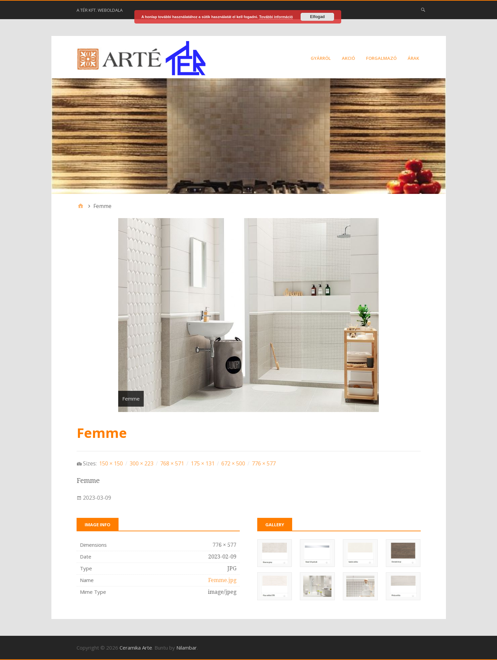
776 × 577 (264, 463)
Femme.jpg (222, 580)
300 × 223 (141, 463)
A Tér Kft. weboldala (100, 10)
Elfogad (317, 16)
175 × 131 (203, 463)
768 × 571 (172, 463)
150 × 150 (111, 463)
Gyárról (321, 58)
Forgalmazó (381, 58)
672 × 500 (233, 463)
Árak (413, 58)
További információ (276, 17)
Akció (348, 58)
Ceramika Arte (136, 647)
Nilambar (186, 647)
